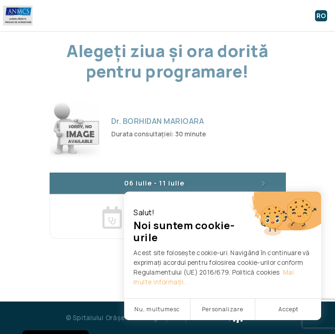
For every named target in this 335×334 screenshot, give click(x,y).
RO (321, 16)
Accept (288, 309)
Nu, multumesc (157, 309)
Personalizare (222, 309)
